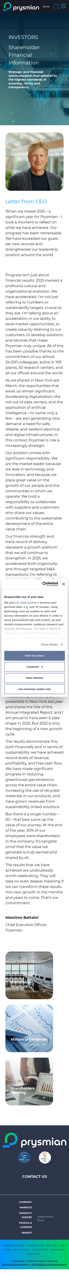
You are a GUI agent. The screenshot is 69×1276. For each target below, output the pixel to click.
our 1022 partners (27, 602)
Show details (49, 644)
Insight (27, 1232)
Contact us (34, 1176)
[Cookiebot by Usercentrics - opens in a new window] (43, 584)
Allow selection (34, 677)
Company (25, 1201)
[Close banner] (63, 584)
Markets (26, 1207)
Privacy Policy (22, 1249)
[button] (63, 6)
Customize (35, 666)
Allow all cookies (34, 655)
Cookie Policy (40, 1249)
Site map (51, 1245)
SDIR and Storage (14, 1245)
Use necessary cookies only (34, 689)
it (48, 6)
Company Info (35, 1245)
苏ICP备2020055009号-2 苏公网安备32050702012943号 (34, 1264)
